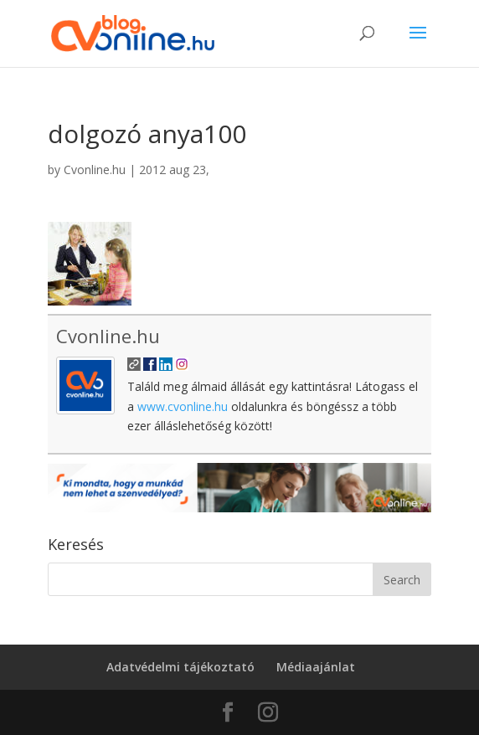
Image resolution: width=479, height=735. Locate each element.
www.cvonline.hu (182, 406)
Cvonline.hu (95, 169)
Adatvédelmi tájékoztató (180, 667)
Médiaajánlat (315, 667)
